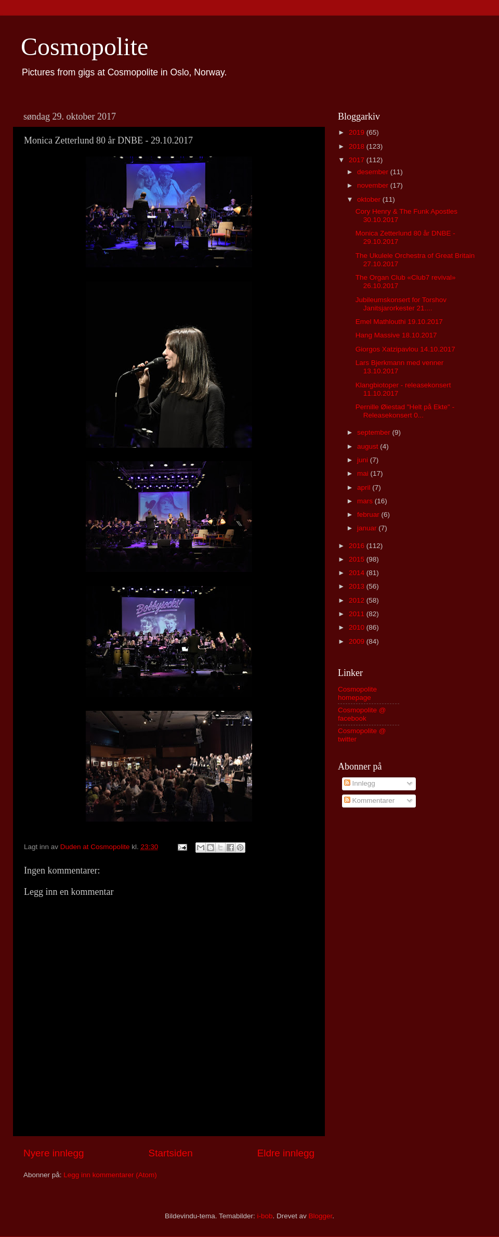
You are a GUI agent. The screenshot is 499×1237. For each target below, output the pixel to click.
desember (373, 172)
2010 (357, 627)
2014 (357, 573)
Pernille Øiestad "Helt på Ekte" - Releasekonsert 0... (405, 411)
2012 (357, 600)
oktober (370, 199)
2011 (357, 614)
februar (369, 514)
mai (364, 473)
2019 (357, 132)
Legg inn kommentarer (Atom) (109, 1175)
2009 (357, 641)
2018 (357, 146)
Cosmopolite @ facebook (362, 714)
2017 (357, 160)
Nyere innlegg (53, 1153)
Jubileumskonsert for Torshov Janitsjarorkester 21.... (401, 304)
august (368, 446)
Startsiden (171, 1153)
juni (363, 460)
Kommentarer (369, 800)
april (364, 487)
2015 (357, 559)
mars (366, 501)
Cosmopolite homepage (357, 693)
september (374, 432)
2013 (357, 586)
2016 (357, 546)
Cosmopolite (84, 46)
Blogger (321, 1216)
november (373, 185)
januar (367, 528)
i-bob (264, 1216)
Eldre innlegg (285, 1153)
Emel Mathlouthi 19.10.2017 (399, 321)
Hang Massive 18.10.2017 (396, 335)
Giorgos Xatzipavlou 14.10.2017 (405, 349)
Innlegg (359, 783)
